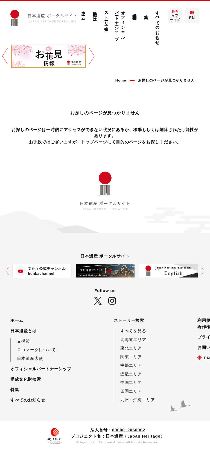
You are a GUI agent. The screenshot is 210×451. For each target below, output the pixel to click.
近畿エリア (131, 374)
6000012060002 (128, 429)
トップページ (94, 142)
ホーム (83, 13)
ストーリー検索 (106, 16)
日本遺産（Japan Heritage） (135, 436)
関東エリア (131, 356)
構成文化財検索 (134, 12)
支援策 (23, 341)
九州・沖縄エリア (137, 399)
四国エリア (131, 391)
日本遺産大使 (30, 358)
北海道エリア (133, 339)
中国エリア (131, 382)
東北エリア (131, 348)
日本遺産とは (95, 13)
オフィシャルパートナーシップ (120, 23)
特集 (146, 12)
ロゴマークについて (36, 349)
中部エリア (131, 365)
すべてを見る (133, 330)
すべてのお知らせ (157, 25)
